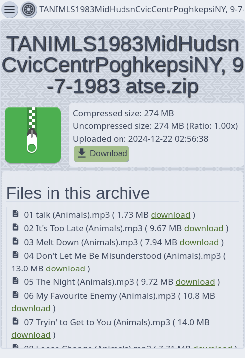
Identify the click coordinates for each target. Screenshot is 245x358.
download (170, 214)
